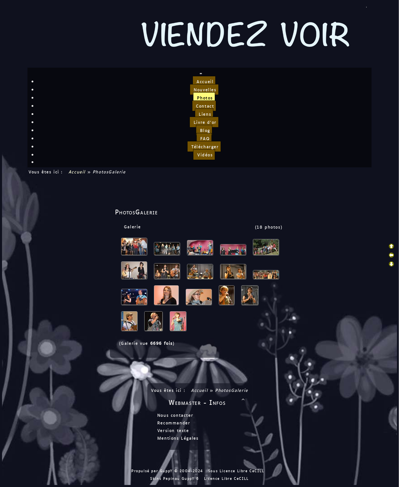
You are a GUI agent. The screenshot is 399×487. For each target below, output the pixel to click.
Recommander (172, 422)
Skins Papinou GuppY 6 (176, 478)
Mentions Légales (176, 438)
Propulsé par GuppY (152, 471)
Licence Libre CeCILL (226, 478)
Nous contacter (174, 415)
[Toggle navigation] (201, 73)
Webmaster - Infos (207, 402)
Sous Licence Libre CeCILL (237, 471)
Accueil (76, 171)
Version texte (172, 430)
